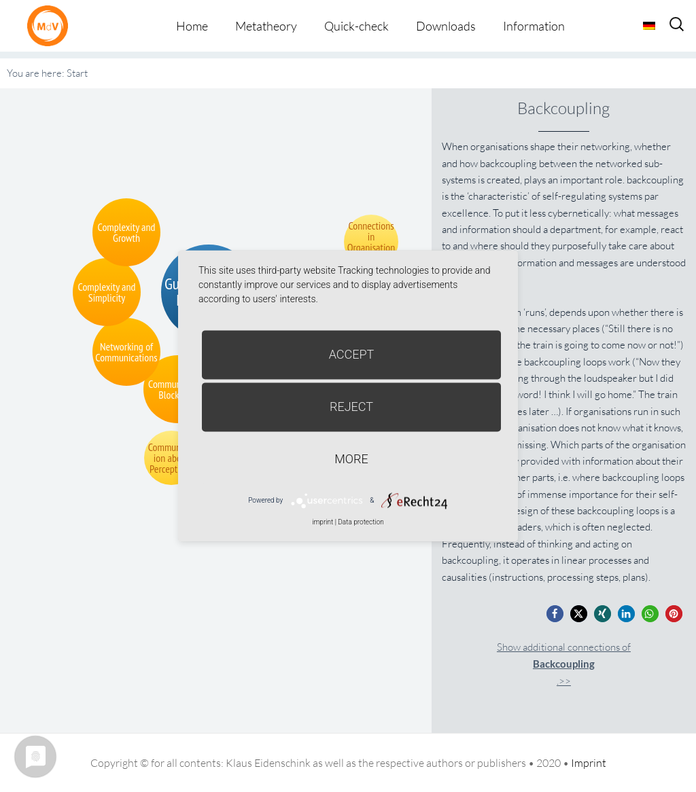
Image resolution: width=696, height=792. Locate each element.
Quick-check (356, 25)
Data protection (360, 522)
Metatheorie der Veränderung (51, 25)
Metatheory (266, 25)
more (351, 459)
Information (534, 25)
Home (192, 25)
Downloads (446, 25)
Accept (352, 354)
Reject (351, 406)
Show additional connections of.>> (564, 664)
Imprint (588, 763)
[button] (554, 613)
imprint (322, 522)
